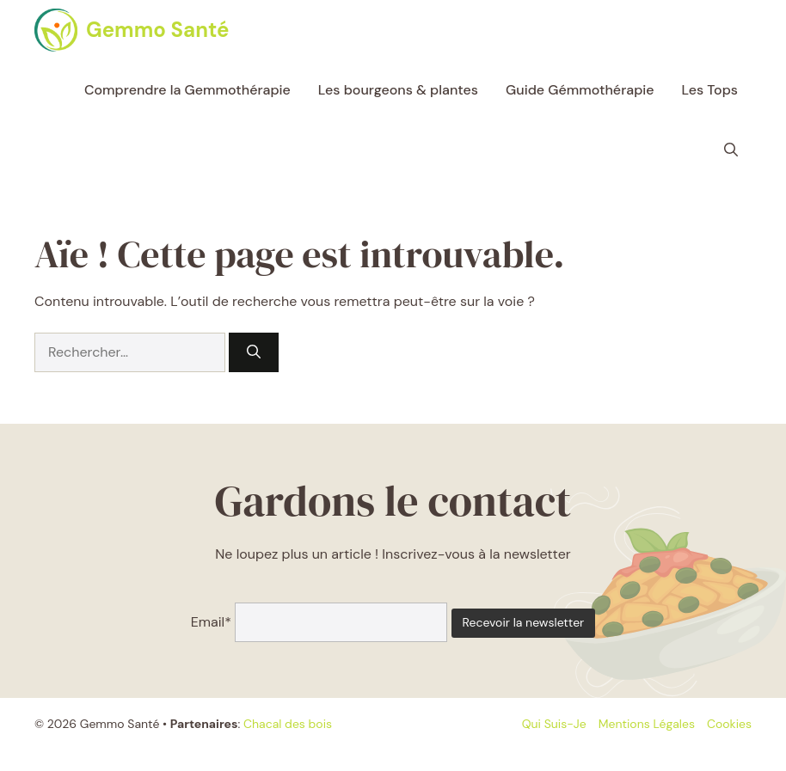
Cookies (729, 723)
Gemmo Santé (157, 29)
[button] (731, 150)
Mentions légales (647, 723)
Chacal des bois (287, 723)
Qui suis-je (554, 723)
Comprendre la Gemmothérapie (187, 90)
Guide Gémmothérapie (580, 90)
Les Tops (710, 90)
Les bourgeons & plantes (398, 90)
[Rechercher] (254, 352)
